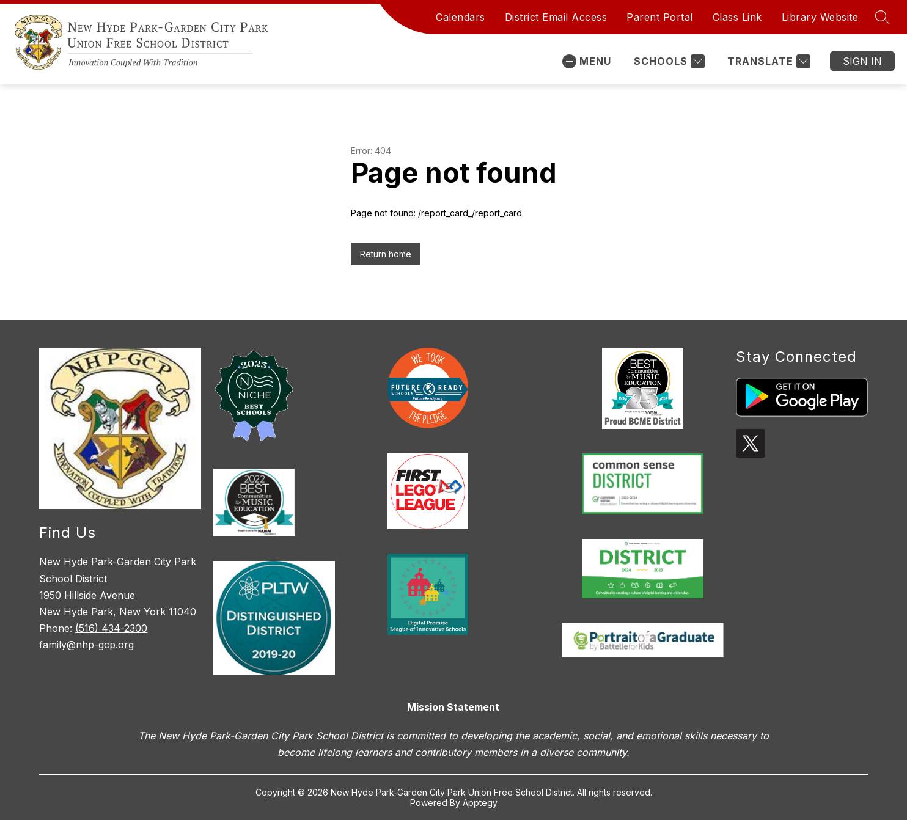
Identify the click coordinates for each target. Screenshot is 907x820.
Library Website (820, 17)
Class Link (737, 17)
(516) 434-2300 (111, 628)
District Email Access (556, 17)
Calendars (460, 17)
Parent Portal (659, 17)
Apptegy (480, 802)
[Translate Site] (767, 61)
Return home (385, 254)
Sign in (862, 61)
